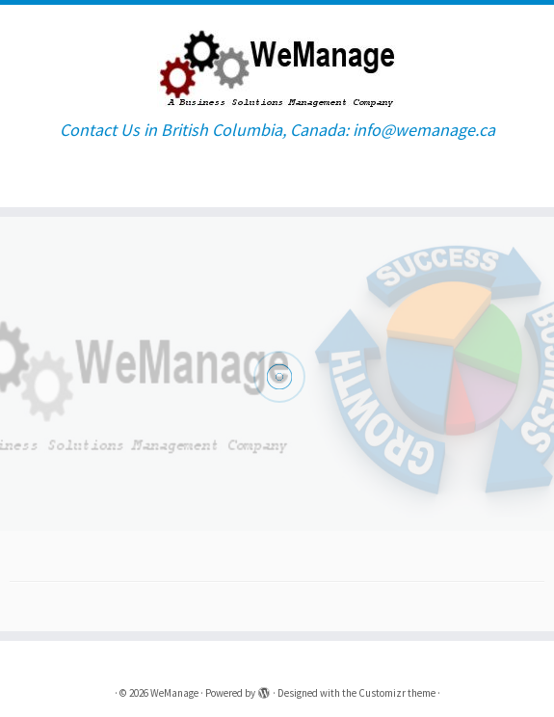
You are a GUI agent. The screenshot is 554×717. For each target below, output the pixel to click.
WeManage (174, 693)
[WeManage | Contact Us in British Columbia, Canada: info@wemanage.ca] (277, 62)
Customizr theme (396, 693)
